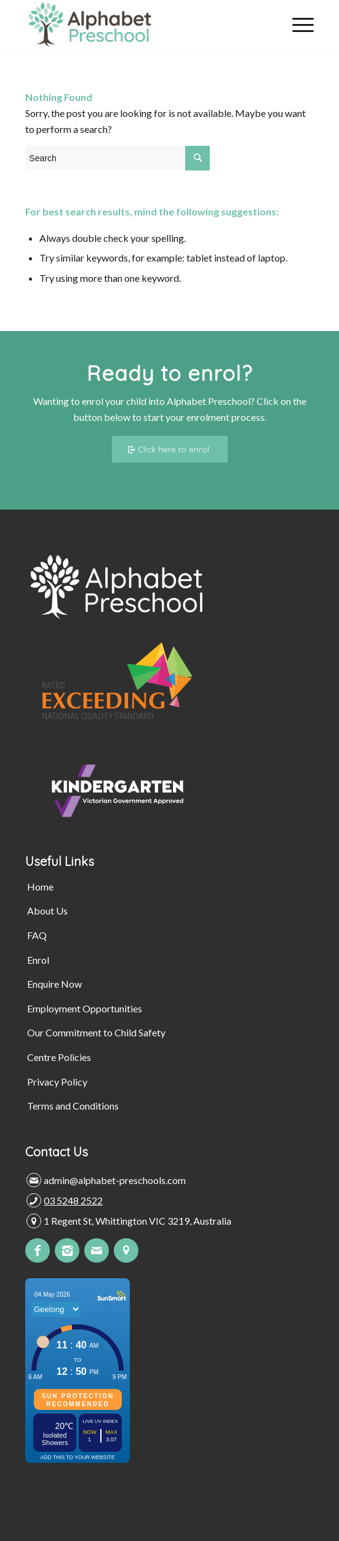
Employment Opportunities (84, 1008)
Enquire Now (54, 984)
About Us (47, 910)
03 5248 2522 (73, 1200)
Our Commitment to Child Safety (96, 1032)
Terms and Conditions (73, 1105)
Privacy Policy (57, 1081)
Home (40, 886)
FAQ (37, 935)
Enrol (38, 960)
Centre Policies (59, 1057)
